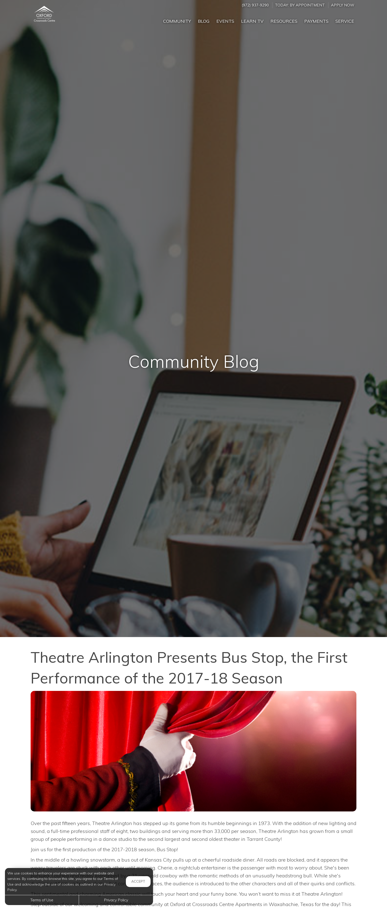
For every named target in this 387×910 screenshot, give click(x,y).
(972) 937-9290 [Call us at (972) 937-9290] (255, 5)
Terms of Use (41, 899)
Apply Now (342, 5)
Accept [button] (138, 881)
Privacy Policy (116, 899)
